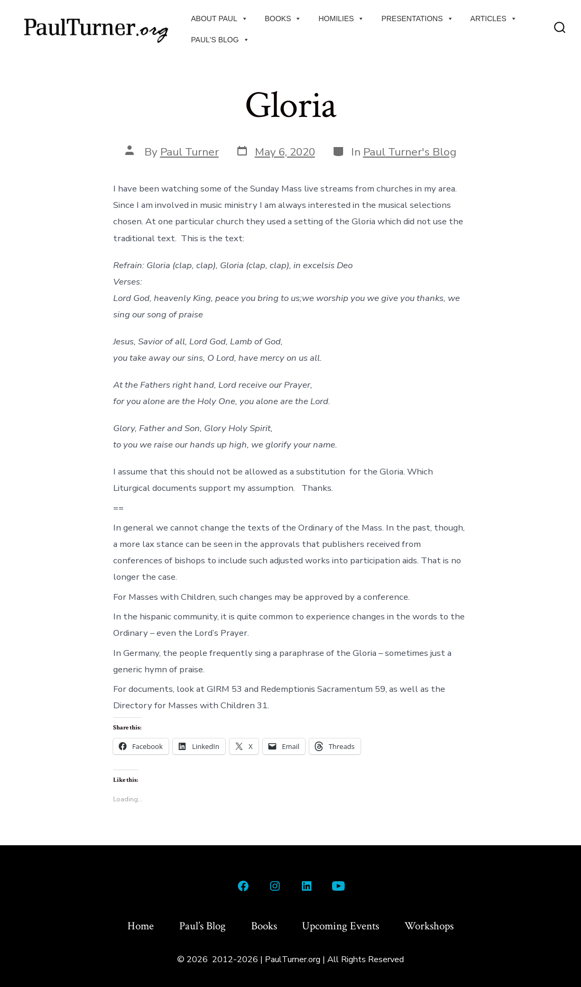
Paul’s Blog (202, 926)
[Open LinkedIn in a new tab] (306, 886)
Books (283, 18)
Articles (494, 18)
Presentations (417, 18)
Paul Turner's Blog (409, 151)
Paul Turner (189, 151)
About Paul (219, 18)
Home (140, 926)
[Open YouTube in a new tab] (338, 886)
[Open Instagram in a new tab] (275, 886)
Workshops (429, 926)
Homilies (341, 18)
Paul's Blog (220, 39)
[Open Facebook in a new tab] (243, 886)
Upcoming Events (340, 926)
